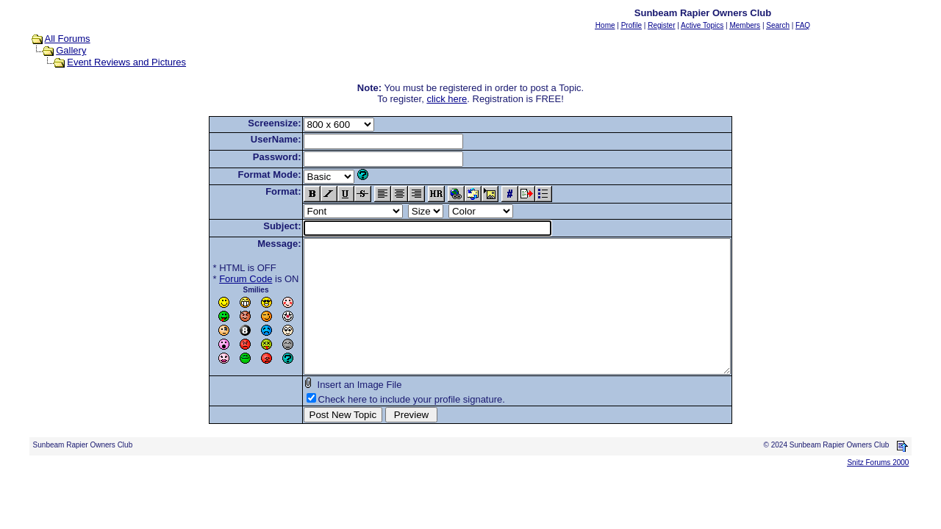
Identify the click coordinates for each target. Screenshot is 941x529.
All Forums (67, 38)
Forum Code (219, 278)
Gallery (71, 50)
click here (446, 98)
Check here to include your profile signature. (386, 425)
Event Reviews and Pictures (126, 62)
